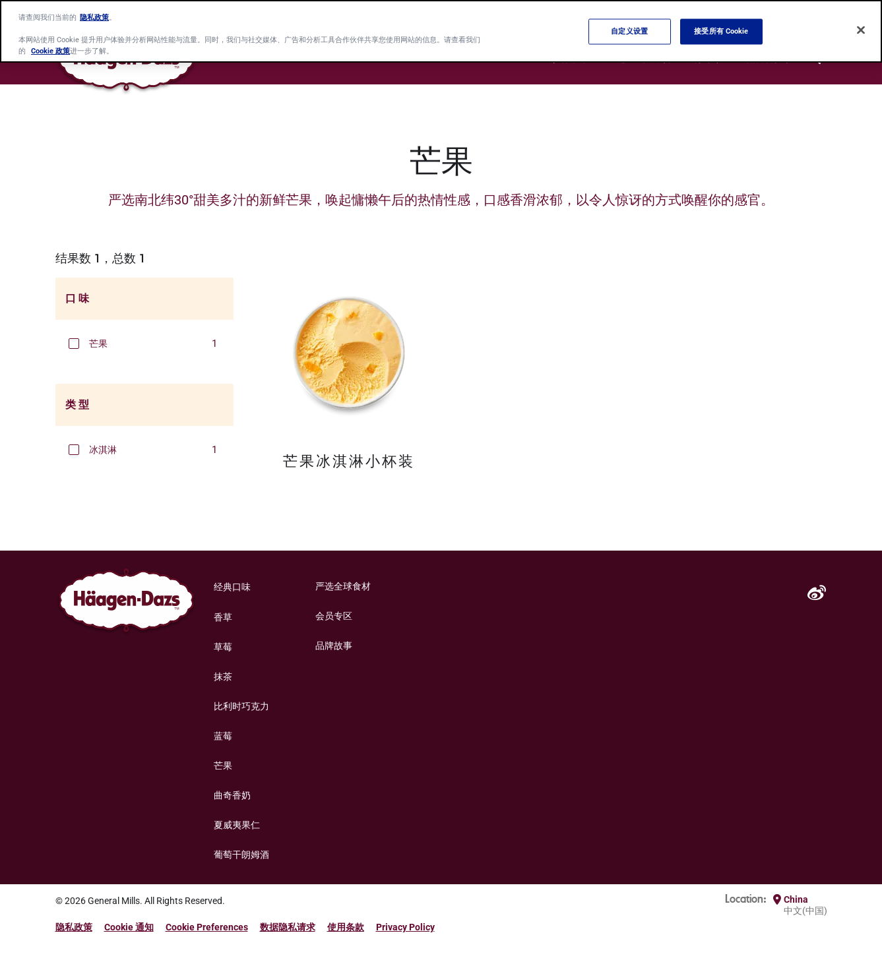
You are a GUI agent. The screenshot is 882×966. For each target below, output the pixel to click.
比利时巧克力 (241, 706)
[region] (441, 31)
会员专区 (333, 616)
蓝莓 (223, 736)
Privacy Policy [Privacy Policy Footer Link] (405, 927)
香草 (223, 617)
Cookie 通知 (129, 927)
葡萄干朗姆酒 (241, 854)
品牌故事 (333, 645)
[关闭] (860, 30)
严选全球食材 (343, 586)
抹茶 (223, 676)
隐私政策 (73, 927)
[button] (74, 343)
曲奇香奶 (232, 795)
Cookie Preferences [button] (207, 927)
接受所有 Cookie (721, 31)
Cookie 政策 (50, 50)
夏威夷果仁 (237, 825)
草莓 (223, 647)
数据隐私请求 (287, 927)
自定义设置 (629, 31)
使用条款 (345, 927)
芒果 (223, 765)
